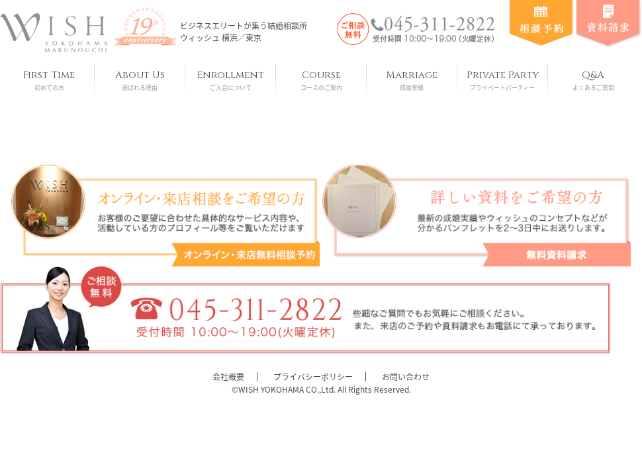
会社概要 (228, 377)
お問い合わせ (406, 377)
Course (321, 80)
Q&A (593, 80)
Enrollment (230, 80)
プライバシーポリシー (313, 377)
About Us (140, 80)
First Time (49, 80)
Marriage (412, 80)
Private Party (502, 80)
